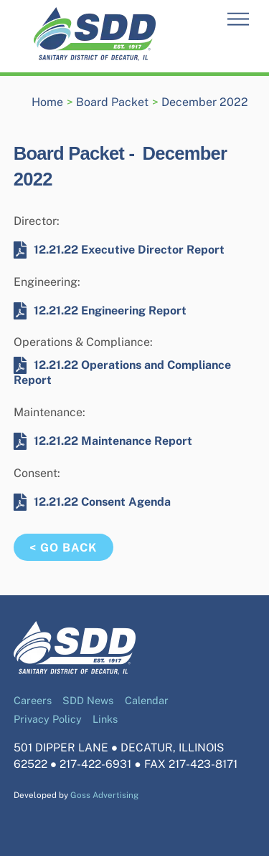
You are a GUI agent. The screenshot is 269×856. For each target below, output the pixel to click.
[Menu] (238, 20)
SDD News (87, 700)
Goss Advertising (104, 795)
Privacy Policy (48, 719)
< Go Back (63, 547)
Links (105, 719)
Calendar (147, 700)
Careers (33, 700)
